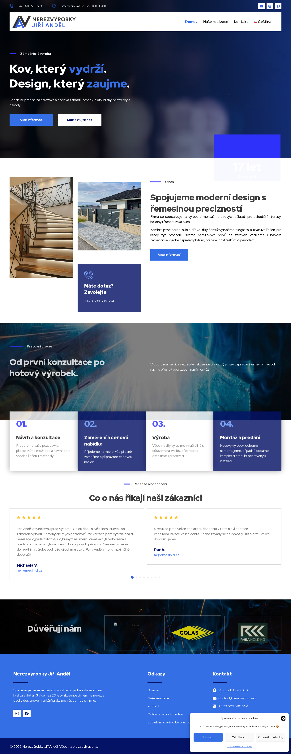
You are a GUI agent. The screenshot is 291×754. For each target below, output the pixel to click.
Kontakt (241, 21)
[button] (283, 718)
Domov (191, 21)
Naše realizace (215, 21)
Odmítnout (239, 737)
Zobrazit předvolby (270, 737)
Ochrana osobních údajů (239, 746)
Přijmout (208, 737)
